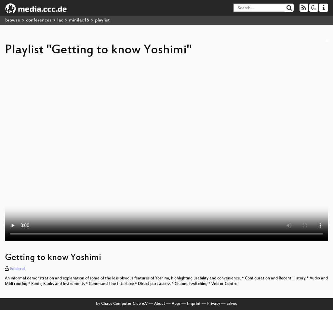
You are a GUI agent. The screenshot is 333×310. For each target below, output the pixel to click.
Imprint (194, 304)
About (159, 304)
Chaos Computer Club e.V (124, 304)
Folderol (17, 269)
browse (12, 20)
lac (60, 20)
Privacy (213, 304)
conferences (38, 20)
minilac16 (79, 20)
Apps (176, 304)
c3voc (232, 304)
